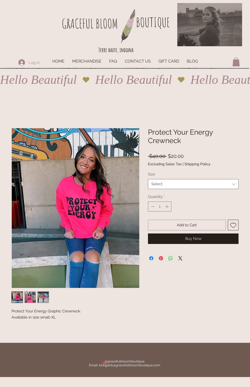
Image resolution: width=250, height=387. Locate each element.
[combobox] (193, 184)
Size (151, 174)
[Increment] (167, 206)
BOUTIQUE (153, 22)
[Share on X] (180, 258)
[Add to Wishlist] (233, 225)
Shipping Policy (197, 164)
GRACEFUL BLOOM (90, 23)
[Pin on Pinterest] (161, 258)
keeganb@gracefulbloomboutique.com (129, 365)
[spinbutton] (160, 206)
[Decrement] (152, 206)
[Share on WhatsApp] (171, 258)
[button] (236, 61)
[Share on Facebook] (151, 258)
